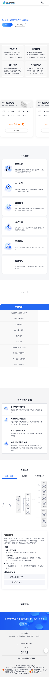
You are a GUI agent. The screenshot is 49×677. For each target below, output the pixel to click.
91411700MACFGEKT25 (21, 674)
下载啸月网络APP (24, 644)
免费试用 (24, 624)
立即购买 (7, 25)
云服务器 (12, 636)
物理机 (38, 636)
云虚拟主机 (21, 636)
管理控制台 (20, 25)
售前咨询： (24, 658)
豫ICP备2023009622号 (22, 670)
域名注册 (30, 636)
